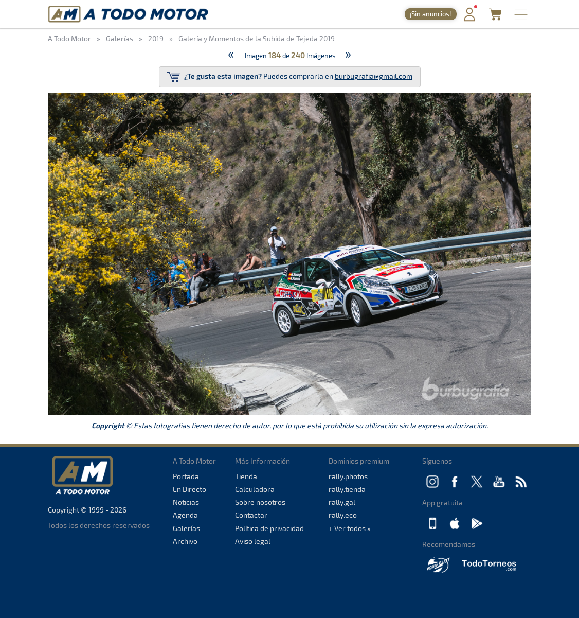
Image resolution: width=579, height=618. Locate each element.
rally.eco (343, 514)
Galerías (186, 528)
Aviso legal (252, 541)
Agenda (185, 514)
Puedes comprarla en (289, 76)
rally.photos (348, 476)
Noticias (186, 502)
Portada (186, 476)
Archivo (185, 541)
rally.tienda (347, 489)
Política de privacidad (269, 528)
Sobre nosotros (260, 502)
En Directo (189, 489)
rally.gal (342, 502)
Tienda (246, 476)
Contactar (251, 514)
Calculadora (255, 489)
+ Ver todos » (350, 528)
